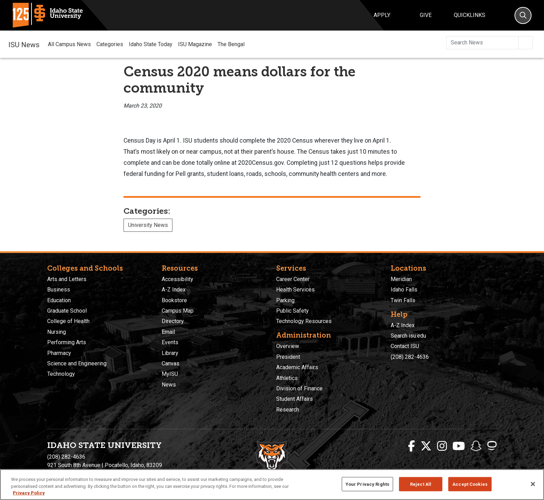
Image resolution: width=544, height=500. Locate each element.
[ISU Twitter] (426, 446)
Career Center (292, 279)
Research (287, 409)
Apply (382, 15)
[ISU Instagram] (442, 446)
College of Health (68, 321)
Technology (61, 374)
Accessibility (177, 279)
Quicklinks (469, 15)
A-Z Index (174, 289)
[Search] (523, 15)
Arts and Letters (66, 279)
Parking (285, 300)
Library (170, 353)
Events (170, 342)
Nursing (56, 332)
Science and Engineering (77, 363)
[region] (272, 484)
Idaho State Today (150, 44)
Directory (173, 321)
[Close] (533, 484)
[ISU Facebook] (411, 446)
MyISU (170, 374)
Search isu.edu (408, 335)
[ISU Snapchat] (476, 446)
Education (59, 300)
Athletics (287, 378)
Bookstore (174, 300)
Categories (109, 44)
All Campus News (69, 44)
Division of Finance (299, 388)
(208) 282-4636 (410, 357)
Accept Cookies (469, 483)
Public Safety (292, 310)
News (169, 384)
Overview (287, 346)
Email (168, 332)
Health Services (295, 289)
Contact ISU (405, 346)
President (288, 357)
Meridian (401, 279)
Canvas (170, 363)
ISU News (24, 44)
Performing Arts (66, 342)
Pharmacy (59, 353)
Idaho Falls (404, 289)
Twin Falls (403, 300)
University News (148, 225)
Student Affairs (294, 399)
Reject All (420, 483)
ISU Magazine (195, 44)
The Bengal (231, 44)
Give (426, 15)
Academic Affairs (297, 367)
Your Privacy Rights (367, 483)
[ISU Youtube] (458, 446)
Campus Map (178, 310)
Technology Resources (304, 321)
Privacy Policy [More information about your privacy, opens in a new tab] (29, 492)
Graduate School (67, 310)
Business (58, 289)
